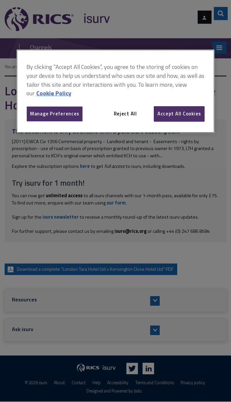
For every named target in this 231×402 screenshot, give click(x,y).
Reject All (125, 113)
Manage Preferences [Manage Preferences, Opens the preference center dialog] (54, 113)
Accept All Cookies (179, 113)
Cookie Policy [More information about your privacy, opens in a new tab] (53, 93)
